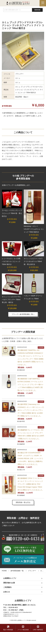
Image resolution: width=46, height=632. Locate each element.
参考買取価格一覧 (17, 571)
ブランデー (32, 571)
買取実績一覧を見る (23, 502)
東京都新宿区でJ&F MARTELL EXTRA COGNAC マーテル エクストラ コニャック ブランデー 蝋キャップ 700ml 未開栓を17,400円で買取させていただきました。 (31, 384)
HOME (4, 571)
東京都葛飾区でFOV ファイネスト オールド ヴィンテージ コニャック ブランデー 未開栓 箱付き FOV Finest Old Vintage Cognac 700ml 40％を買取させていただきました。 (31, 484)
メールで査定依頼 (23, 628)
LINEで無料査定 (38, 628)
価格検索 (37, 10)
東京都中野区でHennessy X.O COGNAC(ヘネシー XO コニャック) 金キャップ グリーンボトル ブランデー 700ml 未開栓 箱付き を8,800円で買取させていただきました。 (31, 410)
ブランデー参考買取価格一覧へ (23, 314)
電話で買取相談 (8, 628)
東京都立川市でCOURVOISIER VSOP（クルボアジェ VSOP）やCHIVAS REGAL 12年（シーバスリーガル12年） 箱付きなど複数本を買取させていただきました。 (30, 458)
